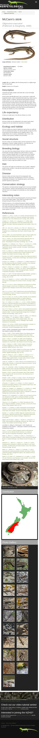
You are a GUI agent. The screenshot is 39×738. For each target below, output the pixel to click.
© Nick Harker (24, 62)
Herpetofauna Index (12, 11)
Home (3, 11)
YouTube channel (16, 709)
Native (20, 11)
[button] (8, 551)
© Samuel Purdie (22, 487)
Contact (3, 723)
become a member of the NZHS (23, 715)
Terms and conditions (11, 723)
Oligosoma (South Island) (9, 69)
